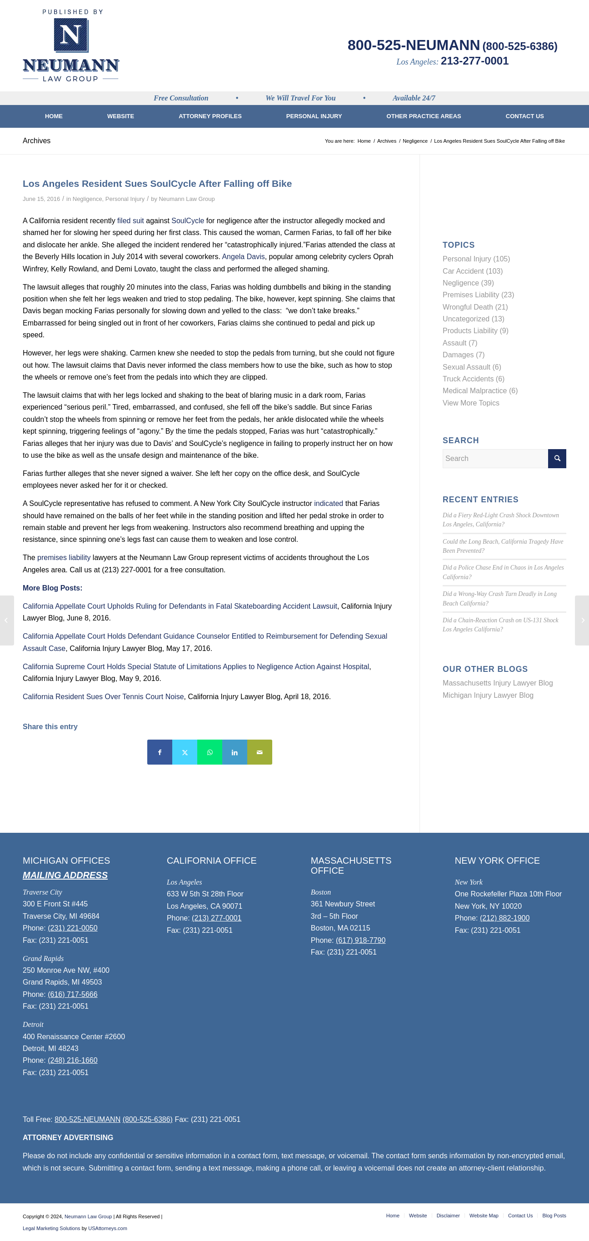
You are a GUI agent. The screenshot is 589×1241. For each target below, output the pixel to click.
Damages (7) (463, 355)
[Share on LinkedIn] (234, 752)
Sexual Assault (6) (472, 367)
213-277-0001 (475, 61)
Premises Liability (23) (478, 295)
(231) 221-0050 (72, 928)
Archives (36, 141)
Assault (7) (460, 343)
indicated (328, 503)
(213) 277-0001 (216, 918)
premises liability (63, 557)
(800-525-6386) (520, 46)
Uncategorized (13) (473, 319)
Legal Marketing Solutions (51, 1228)
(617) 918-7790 (360, 940)
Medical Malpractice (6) (480, 391)
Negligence (87, 198)
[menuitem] (54, 116)
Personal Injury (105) (476, 259)
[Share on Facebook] (159, 752)
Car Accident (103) (473, 271)
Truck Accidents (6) (473, 379)
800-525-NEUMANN (414, 45)
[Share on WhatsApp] (209, 752)
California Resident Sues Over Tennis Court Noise (103, 697)
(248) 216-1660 (72, 1060)
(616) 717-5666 (72, 994)
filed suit (130, 221)
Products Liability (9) (476, 331)
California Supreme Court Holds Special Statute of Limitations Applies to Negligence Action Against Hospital (196, 667)
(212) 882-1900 (504, 918)
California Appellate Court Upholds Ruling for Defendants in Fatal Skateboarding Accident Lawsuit (180, 606)
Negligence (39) (468, 283)
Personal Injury (125, 198)
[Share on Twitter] (184, 752)
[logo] (71, 45)
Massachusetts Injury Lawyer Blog (498, 683)
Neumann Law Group (187, 198)
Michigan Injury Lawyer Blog (488, 695)
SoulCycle (187, 221)
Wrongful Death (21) (475, 307)
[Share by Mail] (259, 752)
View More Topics (471, 403)
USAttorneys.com (107, 1228)
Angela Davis (243, 256)
